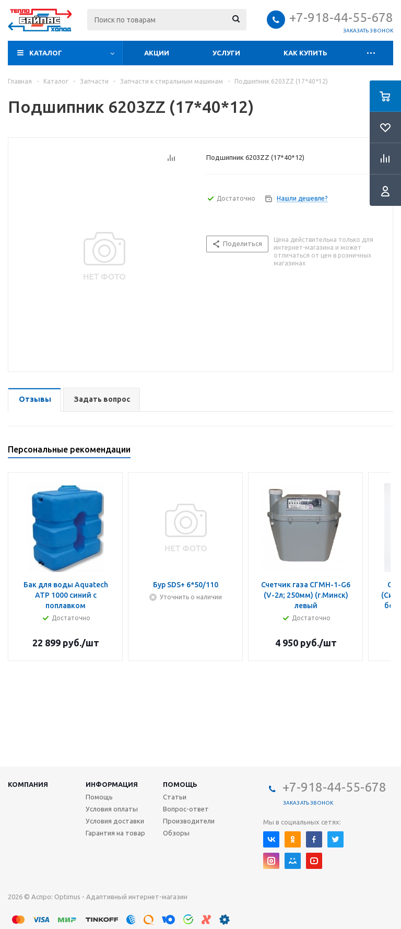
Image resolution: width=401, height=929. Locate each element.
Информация (112, 784)
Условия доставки (115, 821)
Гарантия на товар (115, 833)
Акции (156, 52)
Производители (189, 821)
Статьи (174, 796)
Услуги (226, 52)
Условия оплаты (112, 808)
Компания (28, 784)
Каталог (45, 52)
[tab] (34, 400)
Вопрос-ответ (186, 808)
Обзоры (176, 833)
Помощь (180, 784)
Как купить (305, 52)
